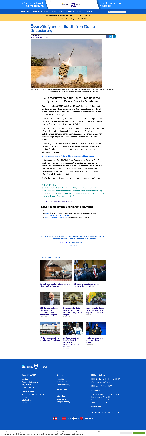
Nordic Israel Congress (69, 19)
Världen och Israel (68, 201)
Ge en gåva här (63, 242)
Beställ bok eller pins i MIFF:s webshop (58, 215)
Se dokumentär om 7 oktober (111, 5)
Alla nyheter (62, 382)
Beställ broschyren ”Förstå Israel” (56, 218)
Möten (54, 11)
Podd (47, 11)
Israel (80, 11)
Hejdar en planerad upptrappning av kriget (94, 340)
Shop (61, 11)
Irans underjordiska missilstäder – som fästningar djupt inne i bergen (73, 311)
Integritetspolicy (63, 402)
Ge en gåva (61, 399)
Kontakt (60, 393)
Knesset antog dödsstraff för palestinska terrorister (86, 285)
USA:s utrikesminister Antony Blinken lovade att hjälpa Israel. (68, 156)
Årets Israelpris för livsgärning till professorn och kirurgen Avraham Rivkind (71, 342)
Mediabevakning (63, 385)
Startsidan (61, 379)
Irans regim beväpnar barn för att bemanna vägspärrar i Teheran (95, 310)
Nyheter (70, 11)
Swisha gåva (36, 11)
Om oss (88, 11)
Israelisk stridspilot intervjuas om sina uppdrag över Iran (55, 285)
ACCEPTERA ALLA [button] (139, 433)
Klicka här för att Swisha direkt (107, 394)
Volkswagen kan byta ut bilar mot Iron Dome (50, 339)
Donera (47, 213)
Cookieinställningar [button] (126, 433)
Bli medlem (25, 11)
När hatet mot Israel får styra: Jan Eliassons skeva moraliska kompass (49, 311)
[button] (107, 36)
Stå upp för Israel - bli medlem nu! (33, 5)
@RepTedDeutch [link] (49, 185)
